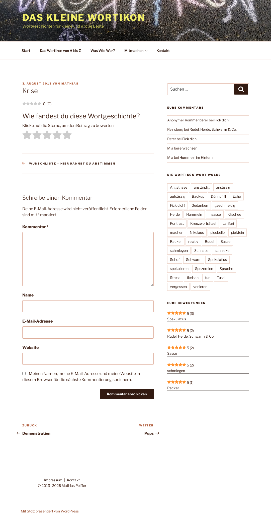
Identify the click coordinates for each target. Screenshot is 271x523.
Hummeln (194, 214)
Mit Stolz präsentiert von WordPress (50, 511)
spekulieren (179, 268)
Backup (198, 196)
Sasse (225, 241)
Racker (176, 241)
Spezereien (204, 268)
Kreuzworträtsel (203, 223)
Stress (175, 277)
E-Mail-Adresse (37, 321)
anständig (202, 187)
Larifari (228, 223)
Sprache (226, 268)
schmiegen (179, 250)
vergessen (178, 286)
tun (207, 277)
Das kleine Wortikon (83, 17)
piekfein (237, 232)
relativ (193, 241)
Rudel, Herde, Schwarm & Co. (213, 129)
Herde (175, 214)
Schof (174, 259)
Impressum (53, 480)
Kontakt (163, 50)
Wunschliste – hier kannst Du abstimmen (72, 163)
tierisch (193, 277)
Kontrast (177, 223)
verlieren (200, 286)
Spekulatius (217, 259)
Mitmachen (136, 50)
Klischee (234, 214)
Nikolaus (197, 232)
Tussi (221, 277)
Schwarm (194, 259)
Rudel (209, 241)
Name (28, 295)
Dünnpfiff (218, 196)
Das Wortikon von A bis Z (60, 50)
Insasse (215, 214)
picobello (217, 232)
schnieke (222, 250)
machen (176, 232)
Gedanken (200, 205)
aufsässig (177, 196)
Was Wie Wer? (103, 50)
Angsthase (178, 187)
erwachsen (188, 148)
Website (30, 347)
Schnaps (201, 250)
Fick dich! (221, 120)
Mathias (70, 83)
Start (26, 50)
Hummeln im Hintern (196, 157)
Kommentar (35, 227)
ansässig (223, 187)
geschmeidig (225, 205)
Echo (237, 196)
